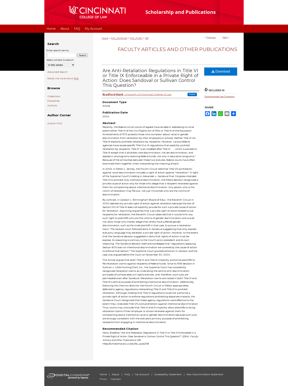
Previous (211, 37)
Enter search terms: (57, 50)
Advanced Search (57, 71)
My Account (142, 374)
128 (146, 38)
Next (225, 37)
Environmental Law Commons (220, 96)
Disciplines (53, 100)
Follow (192, 94)
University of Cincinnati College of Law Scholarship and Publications (188, 12)
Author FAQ (54, 123)
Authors (52, 105)
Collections (53, 96)
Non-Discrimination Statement (205, 374)
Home (105, 38)
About (116, 374)
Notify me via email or (63, 78)
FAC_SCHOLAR (119, 38)
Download (221, 71)
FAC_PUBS (136, 38)
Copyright (116, 379)
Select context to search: (60, 59)
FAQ (127, 374)
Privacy (103, 379)
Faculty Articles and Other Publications (177, 49)
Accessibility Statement (168, 374)
